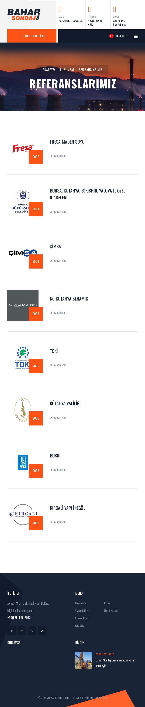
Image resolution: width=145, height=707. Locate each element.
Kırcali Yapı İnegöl (67, 507)
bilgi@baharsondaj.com (71, 21)
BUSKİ (55, 455)
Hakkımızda (79, 603)
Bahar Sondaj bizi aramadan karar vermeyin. (115, 663)
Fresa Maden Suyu (67, 141)
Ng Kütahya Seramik (69, 298)
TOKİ (54, 350)
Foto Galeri (79, 625)
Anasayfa (49, 69)
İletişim (105, 603)
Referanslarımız (81, 618)
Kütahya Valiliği (65, 403)
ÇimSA (55, 246)
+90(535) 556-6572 (95, 22)
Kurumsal (67, 69)
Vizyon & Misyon (82, 610)
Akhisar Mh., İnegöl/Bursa (119, 22)
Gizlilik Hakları (109, 610)
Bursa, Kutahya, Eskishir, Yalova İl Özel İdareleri (87, 194)
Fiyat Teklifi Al (34, 36)
